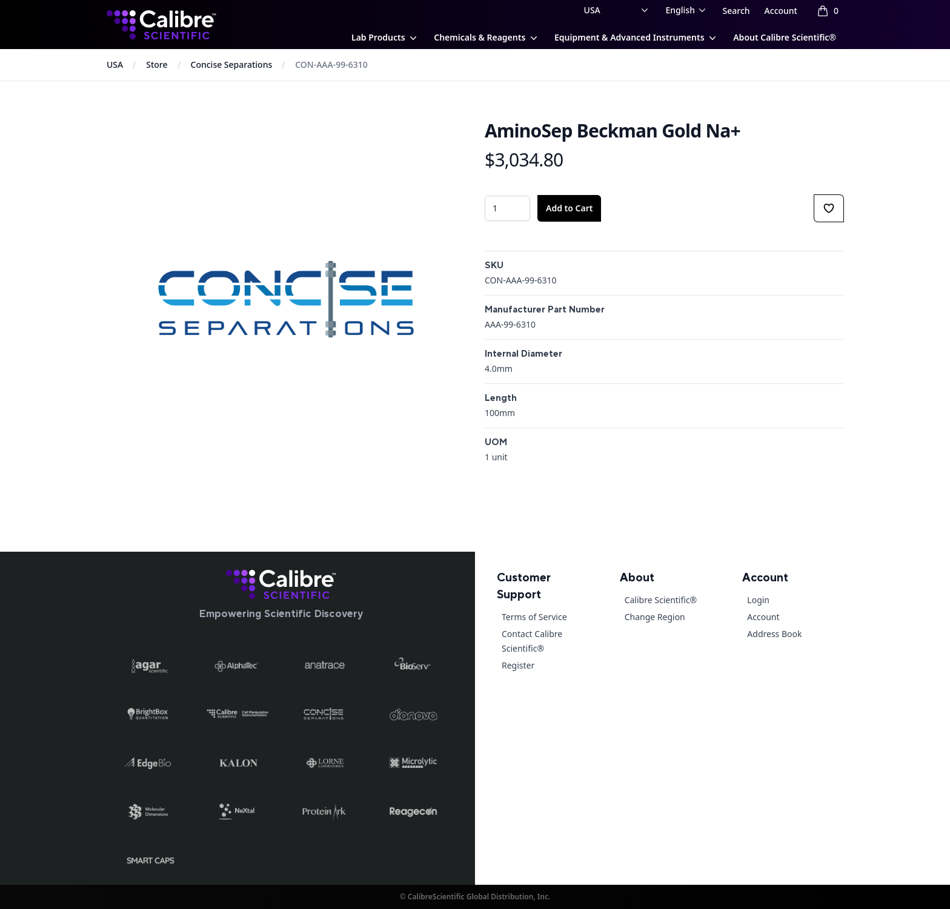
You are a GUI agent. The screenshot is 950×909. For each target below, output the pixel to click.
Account (781, 10)
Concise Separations (232, 64)
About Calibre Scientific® (784, 37)
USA (115, 64)
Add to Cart (569, 208)
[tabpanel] (286, 299)
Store (156, 64)
